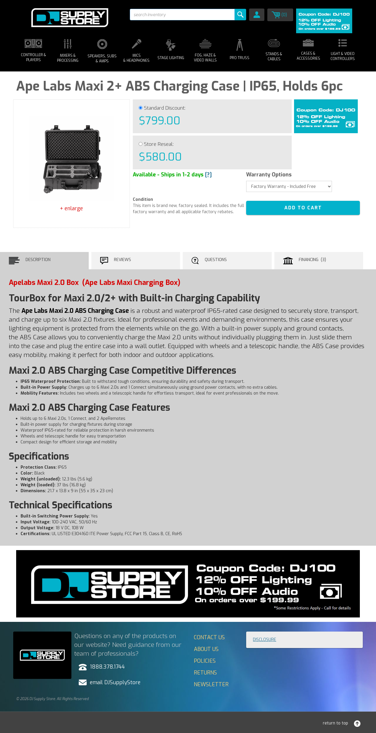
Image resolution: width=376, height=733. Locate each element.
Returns (205, 672)
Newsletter (211, 684)
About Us (206, 649)
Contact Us (209, 637)
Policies (205, 660)
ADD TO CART (303, 208)
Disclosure (264, 639)
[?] (208, 174)
